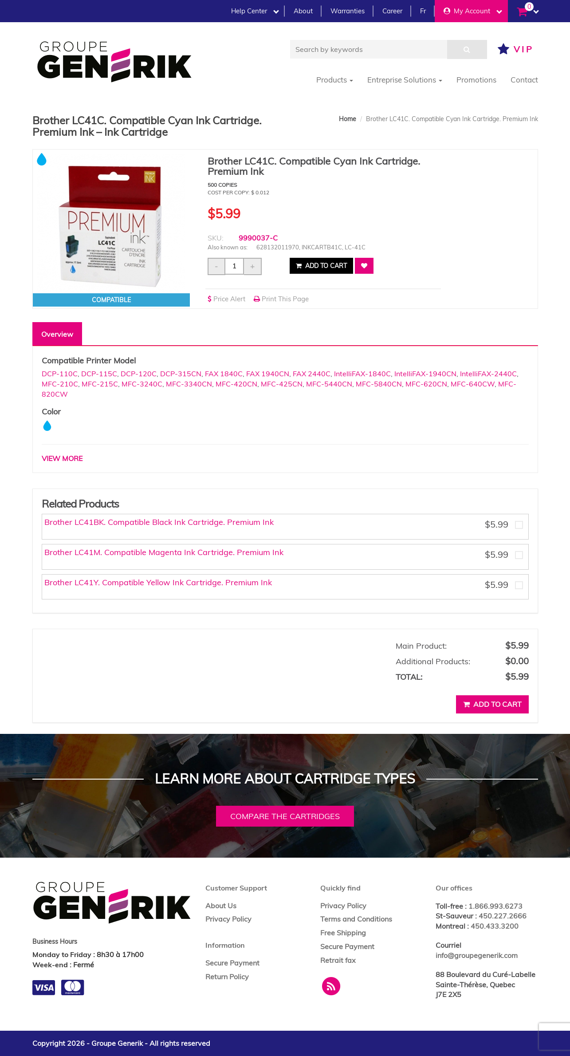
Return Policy (227, 976)
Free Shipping (343, 932)
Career (392, 11)
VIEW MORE (62, 458)
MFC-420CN (236, 383)
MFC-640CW (473, 383)
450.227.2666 (503, 915)
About (303, 11)
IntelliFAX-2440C (488, 373)
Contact (524, 79)
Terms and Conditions (356, 918)
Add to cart (321, 266)
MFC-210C (60, 383)
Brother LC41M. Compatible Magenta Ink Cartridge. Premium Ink (163, 552)
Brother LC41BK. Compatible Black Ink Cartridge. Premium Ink (159, 522)
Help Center (255, 11)
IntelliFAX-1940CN (425, 373)
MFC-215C (100, 383)
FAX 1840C (224, 373)
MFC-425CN (282, 383)
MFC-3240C (142, 383)
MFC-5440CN (329, 383)
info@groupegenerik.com (477, 955)
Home (347, 119)
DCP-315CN (180, 373)
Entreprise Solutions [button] (404, 79)
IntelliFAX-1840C (362, 373)
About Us (220, 905)
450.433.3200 (495, 926)
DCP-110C (60, 373)
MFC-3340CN (189, 383)
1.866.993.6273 (495, 906)
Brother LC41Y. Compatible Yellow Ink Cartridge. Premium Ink (158, 582)
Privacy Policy (228, 918)
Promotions (476, 79)
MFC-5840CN (379, 383)
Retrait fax (338, 960)
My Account (473, 11)
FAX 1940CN (267, 373)
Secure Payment (232, 962)
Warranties (347, 11)
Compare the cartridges (285, 816)
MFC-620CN (426, 383)
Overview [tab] (57, 334)
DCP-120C (139, 373)
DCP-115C (99, 373)
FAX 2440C (311, 373)
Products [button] (334, 79)
